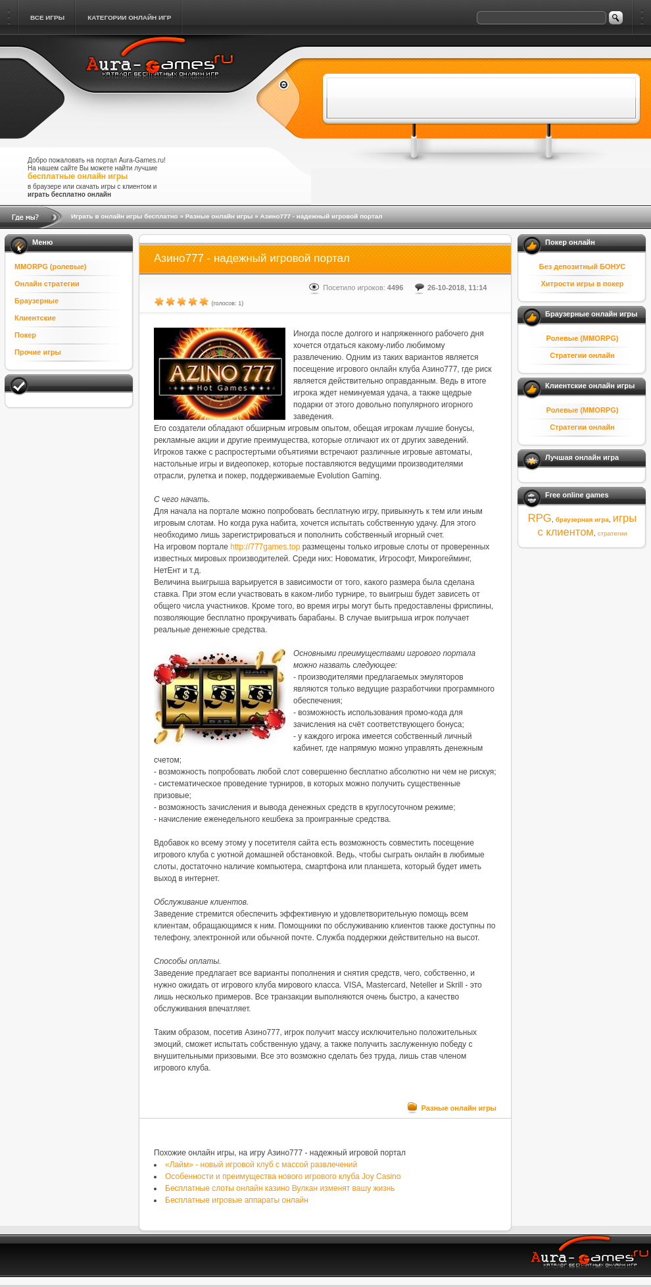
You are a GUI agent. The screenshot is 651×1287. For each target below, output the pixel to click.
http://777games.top (265, 546)
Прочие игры (37, 352)
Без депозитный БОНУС (582, 266)
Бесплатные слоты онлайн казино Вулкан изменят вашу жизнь (280, 1188)
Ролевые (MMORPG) (582, 338)
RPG (540, 518)
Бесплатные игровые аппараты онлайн (236, 1200)
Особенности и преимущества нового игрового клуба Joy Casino (282, 1176)
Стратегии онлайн (582, 355)
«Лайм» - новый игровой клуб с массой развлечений (261, 1164)
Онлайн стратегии (47, 284)
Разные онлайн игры (219, 216)
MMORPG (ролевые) (50, 266)
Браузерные (36, 301)
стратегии (612, 533)
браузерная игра (582, 519)
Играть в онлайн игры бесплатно (124, 216)
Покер (25, 335)
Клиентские (35, 318)
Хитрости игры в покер (582, 284)
